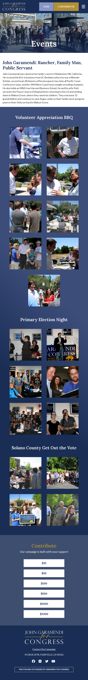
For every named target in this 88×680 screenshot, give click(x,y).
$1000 (44, 604)
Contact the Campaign (44, 649)
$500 (44, 593)
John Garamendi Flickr (40, 661)
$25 (44, 563)
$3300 (44, 614)
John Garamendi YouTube (53, 661)
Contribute (66, 6)
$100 (44, 583)
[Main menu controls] (83, 6)
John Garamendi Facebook (33, 661)
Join (46, 6)
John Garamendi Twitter (46, 661)
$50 (44, 573)
